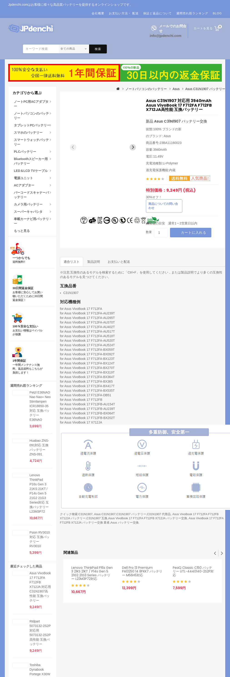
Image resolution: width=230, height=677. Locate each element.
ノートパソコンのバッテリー (31, 116)
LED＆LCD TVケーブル (31, 171)
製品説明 (93, 261)
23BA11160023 (171, 143)
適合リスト (72, 261)
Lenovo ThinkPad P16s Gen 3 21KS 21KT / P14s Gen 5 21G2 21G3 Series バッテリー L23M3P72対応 (92, 573)
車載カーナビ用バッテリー (31, 221)
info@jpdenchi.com (165, 36)
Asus (176, 89)
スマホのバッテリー (28, 132)
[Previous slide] (73, 147)
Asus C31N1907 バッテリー (205, 89)
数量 (149, 232)
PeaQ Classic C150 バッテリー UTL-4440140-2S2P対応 (193, 571)
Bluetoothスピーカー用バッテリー (31, 161)
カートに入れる (193, 232)
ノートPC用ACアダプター (31, 104)
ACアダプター (24, 185)
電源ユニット (23, 178)
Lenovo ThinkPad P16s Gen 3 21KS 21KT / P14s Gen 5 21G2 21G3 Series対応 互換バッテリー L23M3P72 (39, 493)
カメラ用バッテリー (28, 204)
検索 (98, 49)
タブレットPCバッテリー (32, 125)
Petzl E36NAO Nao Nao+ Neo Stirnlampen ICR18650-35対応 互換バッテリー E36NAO (40, 406)
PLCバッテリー (25, 151)
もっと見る (22, 231)
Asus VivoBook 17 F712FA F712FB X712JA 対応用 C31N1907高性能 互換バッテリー (40, 586)
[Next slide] (133, 147)
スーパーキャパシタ (28, 211)
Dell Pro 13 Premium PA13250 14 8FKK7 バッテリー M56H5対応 (142, 571)
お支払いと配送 (119, 261)
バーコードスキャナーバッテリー (31, 195)
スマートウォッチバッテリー (31, 142)
